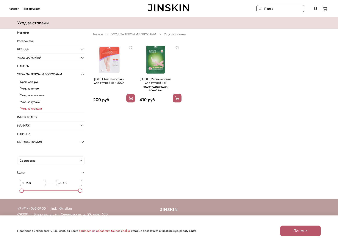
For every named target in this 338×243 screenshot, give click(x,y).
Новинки (23, 32)
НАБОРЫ (23, 66)
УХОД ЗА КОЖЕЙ (29, 58)
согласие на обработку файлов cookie (104, 231)
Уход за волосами (32, 95)
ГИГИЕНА (23, 134)
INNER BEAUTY (27, 117)
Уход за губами (30, 102)
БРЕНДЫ (23, 49)
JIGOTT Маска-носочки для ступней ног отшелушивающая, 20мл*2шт (156, 85)
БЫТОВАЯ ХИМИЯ (29, 142)
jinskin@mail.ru (61, 208)
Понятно (300, 231)
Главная (98, 34)
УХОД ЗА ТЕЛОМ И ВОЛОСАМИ (133, 34)
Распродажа (25, 41)
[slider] (22, 190)
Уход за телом (29, 88)
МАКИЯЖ (23, 125)
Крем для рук (29, 82)
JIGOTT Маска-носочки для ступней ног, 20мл (109, 81)
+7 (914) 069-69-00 (31, 208)
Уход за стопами (31, 108)
